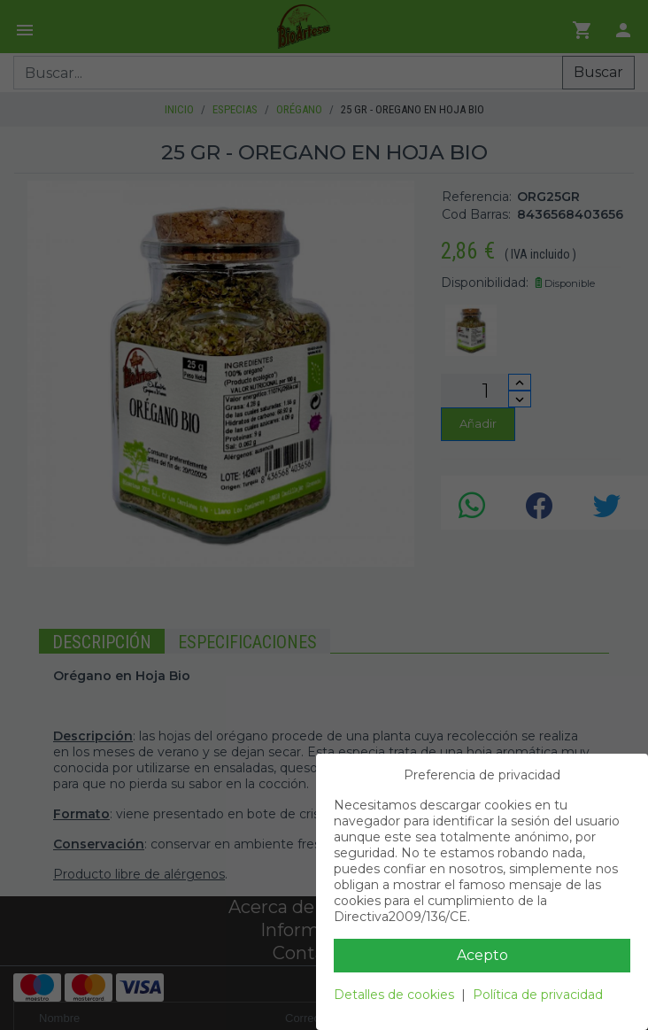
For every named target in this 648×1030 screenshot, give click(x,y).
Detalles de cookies (394, 995)
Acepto (482, 955)
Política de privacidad (538, 995)
